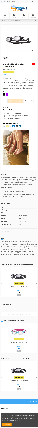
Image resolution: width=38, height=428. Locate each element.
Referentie (6, 69)
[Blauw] (19, 348)
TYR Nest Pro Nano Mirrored (19, 286)
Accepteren (7, 424)
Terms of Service (7, 420)
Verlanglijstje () (33, 1)
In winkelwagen (15, 101)
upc (2, 233)
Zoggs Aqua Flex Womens (19, 342)
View (19, 295)
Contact (13, 1)
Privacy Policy (33, 418)
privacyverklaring (16, 417)
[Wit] (18, 292)
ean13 (2, 231)
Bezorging (8, 1)
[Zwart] (19, 292)
